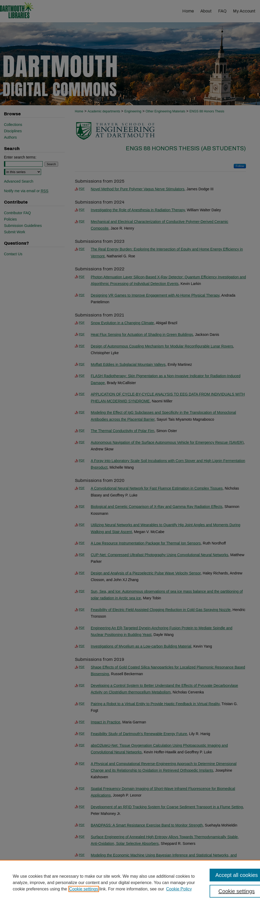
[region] (130, 882)
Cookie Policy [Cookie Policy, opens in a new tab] (179, 889)
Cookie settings (83, 889)
